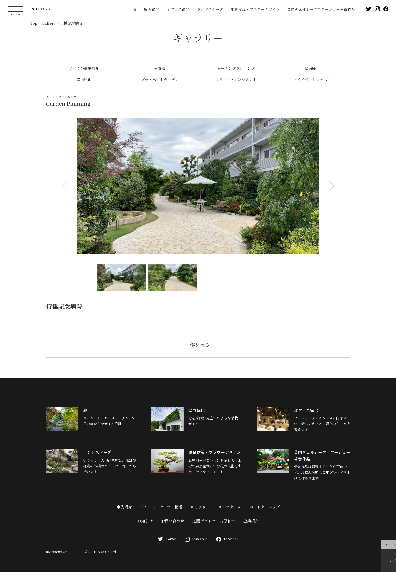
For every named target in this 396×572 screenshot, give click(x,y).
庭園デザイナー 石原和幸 (213, 520)
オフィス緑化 (178, 9)
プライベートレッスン (312, 79)
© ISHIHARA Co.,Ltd (100, 552)
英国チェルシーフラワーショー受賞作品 (321, 9)
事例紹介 (124, 506)
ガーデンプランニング (236, 68)
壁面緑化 (151, 9)
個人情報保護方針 (57, 552)
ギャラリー (200, 506)
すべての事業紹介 (84, 68)
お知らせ (145, 520)
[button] (331, 185)
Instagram (196, 538)
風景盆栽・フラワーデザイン (255, 9)
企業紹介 (251, 520)
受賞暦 (159, 68)
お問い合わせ (172, 520)
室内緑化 (83, 79)
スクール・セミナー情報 (161, 506)
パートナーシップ (264, 506)
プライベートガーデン (160, 79)
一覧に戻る (198, 344)
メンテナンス (229, 506)
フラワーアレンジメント (236, 79)
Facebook (227, 538)
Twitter (167, 538)
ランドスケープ (210, 9)
